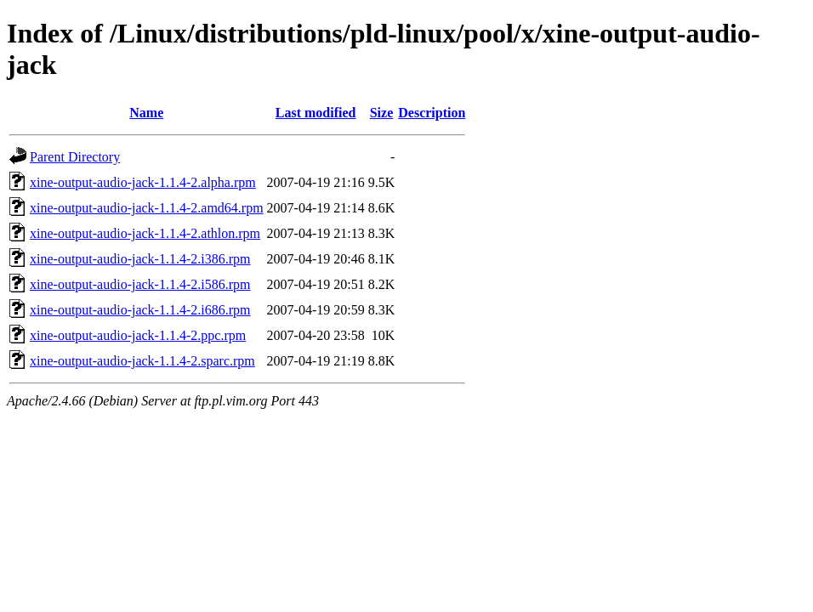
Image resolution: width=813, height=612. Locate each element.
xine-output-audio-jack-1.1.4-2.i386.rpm (140, 259)
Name (146, 112)
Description (431, 112)
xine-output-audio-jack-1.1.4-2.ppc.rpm (138, 335)
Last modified (316, 112)
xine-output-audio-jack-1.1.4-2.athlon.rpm (145, 233)
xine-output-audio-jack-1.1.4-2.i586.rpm (140, 284)
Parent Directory (75, 157)
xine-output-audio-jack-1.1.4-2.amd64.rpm (147, 208)
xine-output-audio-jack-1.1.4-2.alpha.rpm (143, 182)
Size (382, 112)
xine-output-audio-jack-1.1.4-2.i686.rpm (140, 310)
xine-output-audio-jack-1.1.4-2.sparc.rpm (142, 361)
